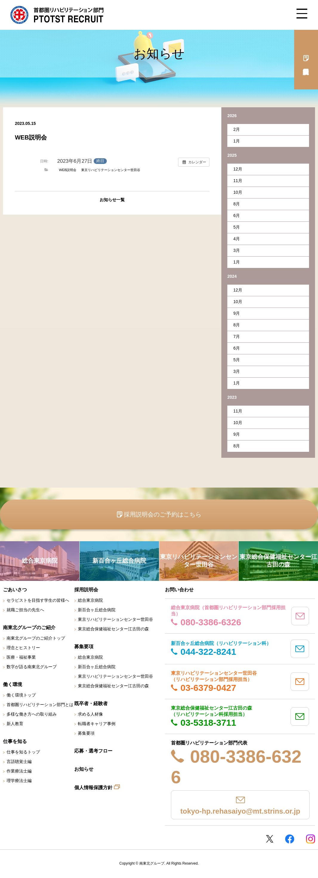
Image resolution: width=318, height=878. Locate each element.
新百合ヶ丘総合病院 (96, 609)
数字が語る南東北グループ (32, 666)
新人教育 (15, 723)
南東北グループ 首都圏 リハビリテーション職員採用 (57, 15)
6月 (236, 215)
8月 (236, 203)
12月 (237, 169)
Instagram (310, 838)
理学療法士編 (19, 780)
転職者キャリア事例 (96, 723)
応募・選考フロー (93, 750)
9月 (236, 313)
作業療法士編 (19, 771)
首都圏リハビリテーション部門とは (40, 704)
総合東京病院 (90, 600)
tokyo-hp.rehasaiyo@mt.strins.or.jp (240, 811)
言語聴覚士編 (19, 761)
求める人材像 (90, 714)
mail (300, 616)
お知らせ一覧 (112, 199)
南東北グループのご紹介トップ (36, 638)
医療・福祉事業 (21, 657)
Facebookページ (289, 838)
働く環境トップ (21, 695)
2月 (236, 129)
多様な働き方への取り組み (32, 714)
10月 (237, 192)
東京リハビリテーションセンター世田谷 (110, 170)
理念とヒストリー (23, 647)
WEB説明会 (67, 170)
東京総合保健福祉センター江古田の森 (113, 628)
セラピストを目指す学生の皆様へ (38, 600)
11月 (237, 180)
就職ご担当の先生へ (25, 609)
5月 (236, 227)
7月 (236, 336)
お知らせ (83, 769)
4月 (236, 238)
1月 (236, 141)
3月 (236, 250)
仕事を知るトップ (23, 752)
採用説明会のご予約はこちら (162, 514)
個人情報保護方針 (93, 787)
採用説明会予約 (306, 59)
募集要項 (86, 733)
